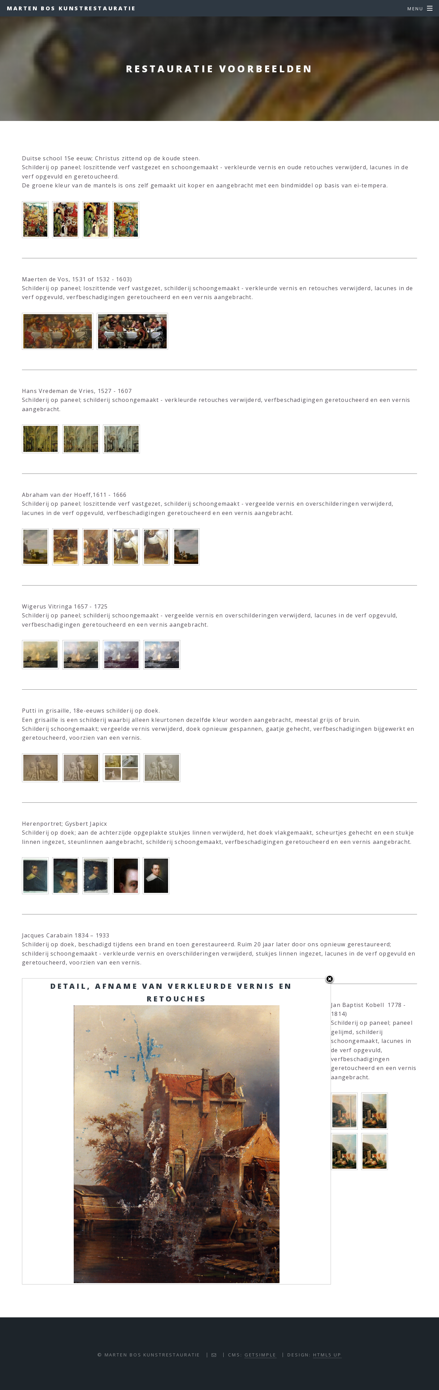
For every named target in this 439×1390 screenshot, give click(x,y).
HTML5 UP (327, 1355)
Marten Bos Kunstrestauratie (71, 8)
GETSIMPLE (260, 1355)
